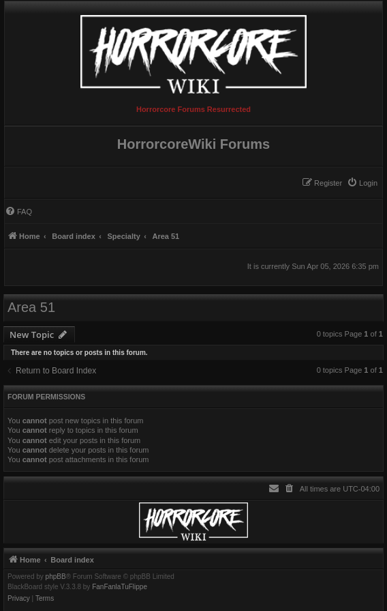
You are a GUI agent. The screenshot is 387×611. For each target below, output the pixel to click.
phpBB (56, 576)
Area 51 (31, 307)
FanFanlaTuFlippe (119, 587)
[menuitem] (362, 183)
